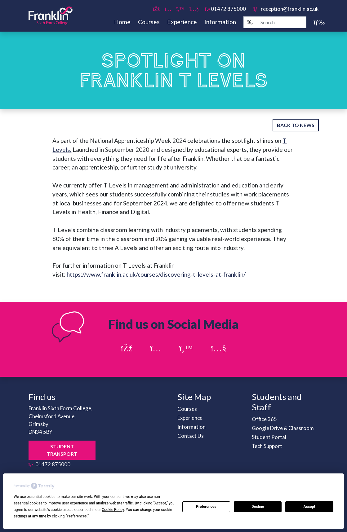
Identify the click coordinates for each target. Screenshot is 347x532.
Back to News (295, 125)
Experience (182, 21)
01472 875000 (225, 9)
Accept (309, 506)
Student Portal (269, 437)
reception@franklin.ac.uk (285, 9)
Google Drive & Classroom (283, 428)
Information (220, 21)
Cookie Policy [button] (113, 510)
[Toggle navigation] (316, 22)
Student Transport (62, 450)
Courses (149, 21)
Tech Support (267, 446)
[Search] (250, 22)
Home (122, 21)
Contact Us (190, 436)
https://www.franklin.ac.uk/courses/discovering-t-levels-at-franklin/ (156, 274)
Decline (257, 506)
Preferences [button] (77, 516)
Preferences (206, 506)
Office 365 (264, 419)
